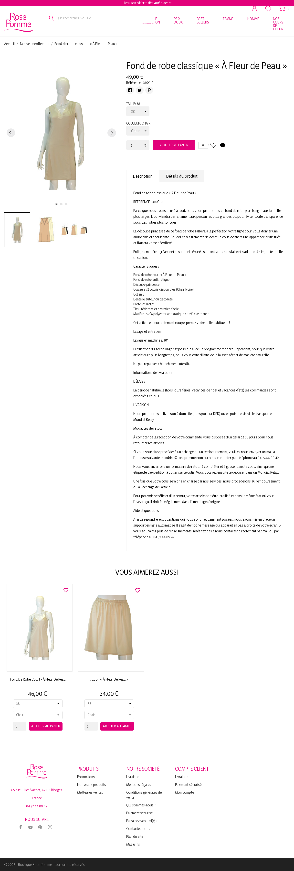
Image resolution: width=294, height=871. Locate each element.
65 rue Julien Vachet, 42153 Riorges (36, 790)
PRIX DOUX (178, 20)
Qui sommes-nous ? (141, 805)
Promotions (86, 776)
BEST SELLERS (203, 20)
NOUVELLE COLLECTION (151, 20)
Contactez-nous (138, 828)
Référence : (134, 82)
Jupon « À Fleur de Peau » (109, 679)
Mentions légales (138, 784)
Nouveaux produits (91, 784)
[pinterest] (40, 827)
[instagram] (50, 827)
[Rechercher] (51, 18)
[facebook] (20, 827)
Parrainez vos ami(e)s (141, 820)
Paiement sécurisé (139, 813)
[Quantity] (19, 726)
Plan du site (134, 836)
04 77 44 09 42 (36, 806)
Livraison (132, 776)
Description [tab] (142, 176)
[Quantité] (137, 145)
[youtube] (30, 827)
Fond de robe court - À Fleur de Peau (37, 679)
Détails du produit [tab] (182, 176)
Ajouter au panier (173, 145)
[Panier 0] (284, 8)
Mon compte (184, 792)
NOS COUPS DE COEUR (278, 23)
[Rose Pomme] (11, 21)
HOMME (253, 18)
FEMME (228, 18)
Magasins (133, 844)
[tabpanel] (61, 133)
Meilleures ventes (90, 792)
